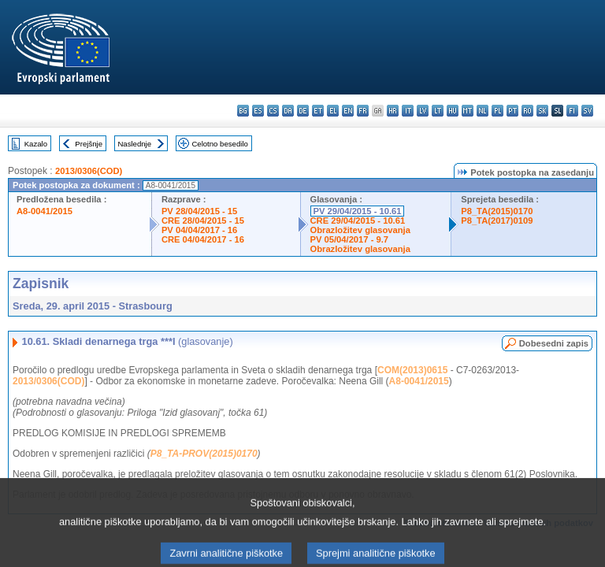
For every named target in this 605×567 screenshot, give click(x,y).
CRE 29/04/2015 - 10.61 (358, 220)
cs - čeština (273, 111)
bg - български (243, 111)
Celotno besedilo (219, 143)
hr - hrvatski (393, 111)
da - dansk (288, 111)
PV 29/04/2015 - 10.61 (358, 211)
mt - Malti (467, 111)
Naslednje (134, 143)
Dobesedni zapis (553, 343)
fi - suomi (572, 111)
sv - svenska (587, 111)
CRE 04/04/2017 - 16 (202, 239)
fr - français (363, 111)
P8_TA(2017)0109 (497, 220)
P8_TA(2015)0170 (497, 211)
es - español (258, 111)
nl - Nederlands (482, 111)
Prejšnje (88, 143)
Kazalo (35, 143)
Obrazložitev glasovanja (360, 230)
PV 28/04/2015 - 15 (199, 211)
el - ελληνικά (333, 111)
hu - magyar (452, 111)
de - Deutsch (303, 111)
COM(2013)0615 (412, 370)
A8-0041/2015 (44, 211)
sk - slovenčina (542, 111)
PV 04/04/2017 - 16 (199, 230)
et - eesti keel (318, 111)
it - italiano (408, 111)
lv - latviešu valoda (423, 111)
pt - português (512, 111)
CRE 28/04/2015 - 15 (202, 220)
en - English (348, 111)
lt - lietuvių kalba (438, 111)
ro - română (527, 111)
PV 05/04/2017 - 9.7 (349, 239)
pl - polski (497, 111)
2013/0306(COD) (88, 171)
